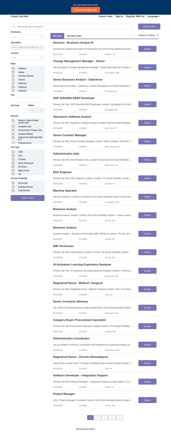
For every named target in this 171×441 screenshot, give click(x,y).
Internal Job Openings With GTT (30, 138)
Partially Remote (25, 187)
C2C (20, 156)
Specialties (16, 42)
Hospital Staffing (25, 134)
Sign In (119, 16)
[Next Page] (119, 417)
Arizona (21, 80)
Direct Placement (25, 163)
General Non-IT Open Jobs (30, 130)
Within (31, 105)
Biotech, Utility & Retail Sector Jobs (28, 121)
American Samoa (25, 76)
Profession (16, 32)
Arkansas (22, 83)
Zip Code (15, 105)
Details (147, 49)
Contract (22, 159)
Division (14, 116)
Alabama (22, 68)
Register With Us (135, 16)
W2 (19, 174)
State (13, 64)
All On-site (22, 183)
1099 (20, 152)
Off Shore (22, 167)
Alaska (21, 72)
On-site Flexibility (19, 178)
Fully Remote (24, 190)
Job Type (15, 147)
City (12, 95)
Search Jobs (105, 16)
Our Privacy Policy (85, 428)
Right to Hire (23, 170)
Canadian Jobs (24, 126)
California (22, 87)
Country (14, 53)
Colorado (22, 91)
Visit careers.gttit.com (85, 10)
